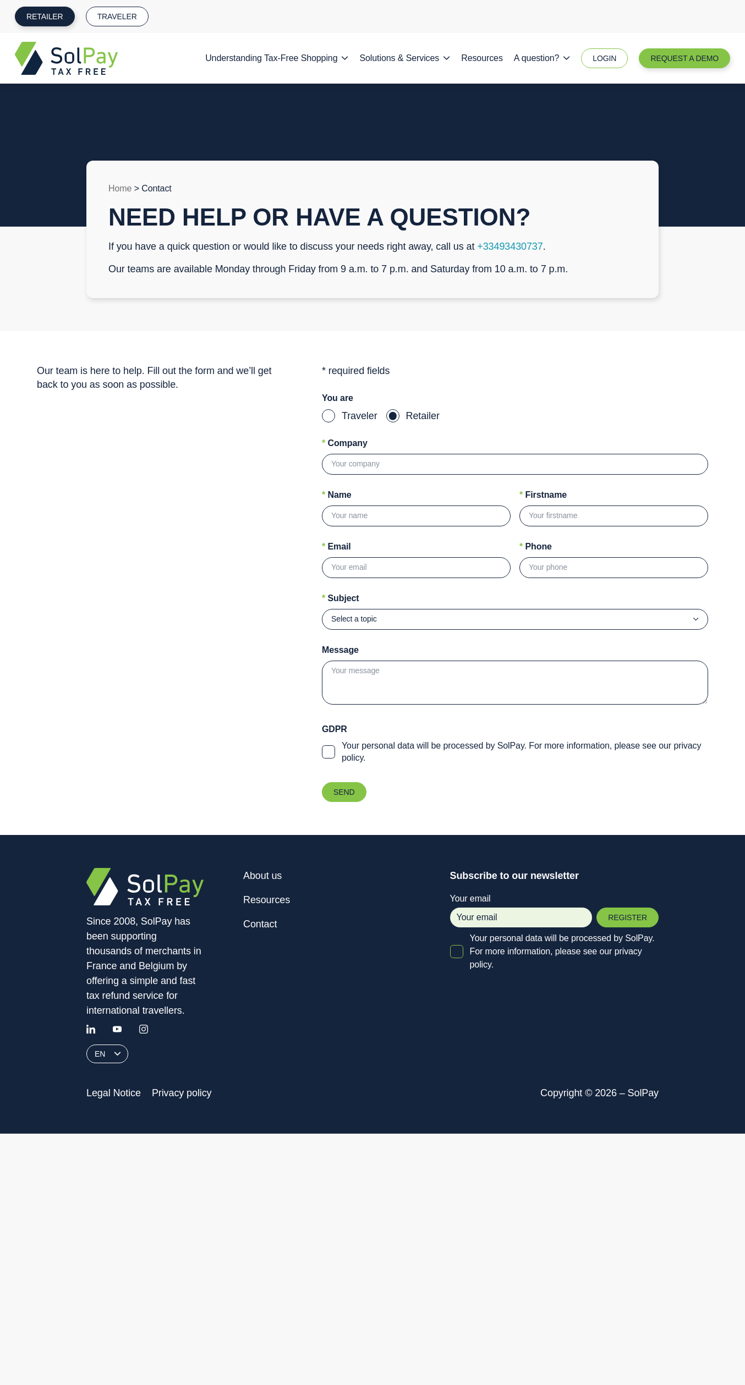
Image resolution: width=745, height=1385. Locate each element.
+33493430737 (510, 246)
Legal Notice (113, 1092)
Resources (482, 58)
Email (336, 546)
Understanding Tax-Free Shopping (276, 58)
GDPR (334, 729)
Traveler (117, 16)
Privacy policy (182, 1092)
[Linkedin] (90, 1029)
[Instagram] (143, 1029)
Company (345, 443)
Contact (260, 924)
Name (337, 494)
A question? (542, 58)
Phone (535, 546)
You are (337, 398)
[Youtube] (117, 1029)
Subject (340, 598)
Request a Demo (684, 58)
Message (340, 650)
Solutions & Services (404, 58)
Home (120, 188)
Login (604, 58)
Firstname (543, 494)
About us (262, 875)
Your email (521, 910)
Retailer (44, 16)
